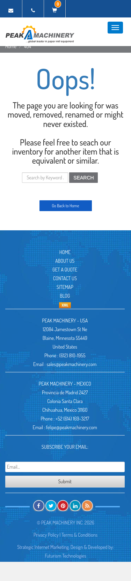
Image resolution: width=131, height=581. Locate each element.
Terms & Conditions (79, 535)
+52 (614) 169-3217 (72, 419)
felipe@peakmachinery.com (71, 427)
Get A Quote (64, 270)
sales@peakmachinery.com (71, 364)
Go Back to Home (65, 205)
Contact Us (65, 278)
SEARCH (83, 177)
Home (10, 46)
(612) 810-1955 (72, 355)
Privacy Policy (46, 535)
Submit (65, 481)
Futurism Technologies (65, 556)
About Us (64, 261)
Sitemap (65, 287)
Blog (65, 296)
